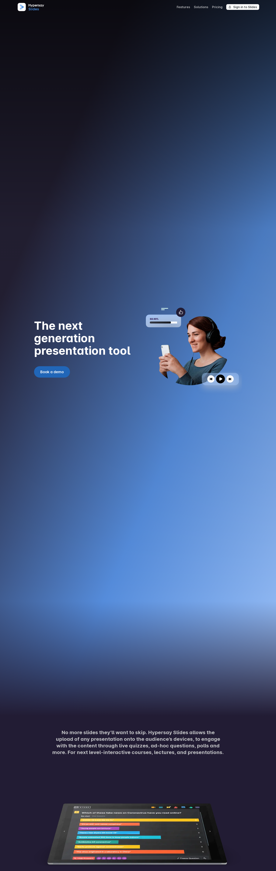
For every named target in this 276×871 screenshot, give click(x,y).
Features (183, 7)
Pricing (217, 7)
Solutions (201, 7)
